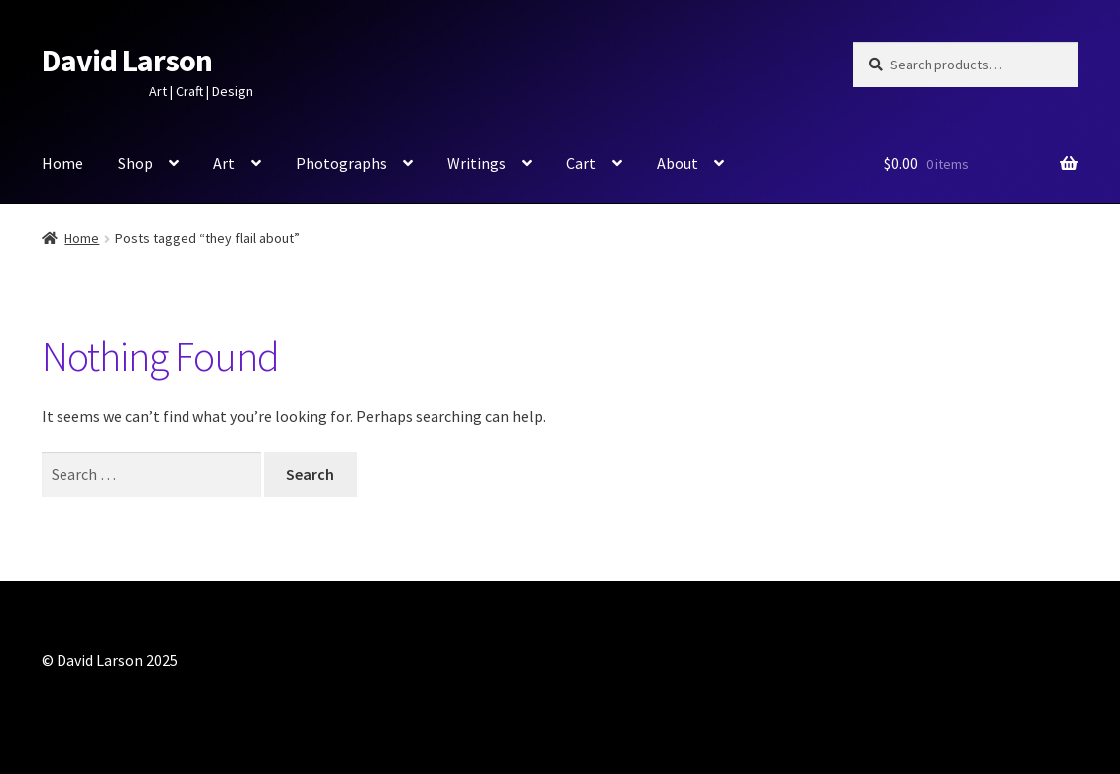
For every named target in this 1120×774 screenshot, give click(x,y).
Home (62, 163)
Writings (476, 163)
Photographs (341, 163)
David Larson (127, 60)
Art (224, 163)
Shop (135, 163)
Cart (581, 163)
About (677, 163)
